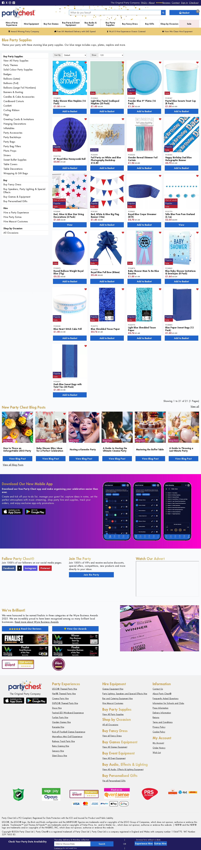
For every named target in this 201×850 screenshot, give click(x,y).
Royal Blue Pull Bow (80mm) (105, 272)
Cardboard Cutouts (13, 101)
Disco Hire (57, 708)
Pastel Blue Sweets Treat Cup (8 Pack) (180, 102)
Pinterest (45, 568)
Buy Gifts (149, 24)
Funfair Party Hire (60, 717)
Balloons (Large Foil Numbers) (19, 87)
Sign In (184, 2)
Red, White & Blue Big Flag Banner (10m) (105, 215)
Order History (159, 748)
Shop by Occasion (169, 24)
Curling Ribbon (11, 110)
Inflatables (8, 128)
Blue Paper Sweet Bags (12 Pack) (179, 328)
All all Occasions (110, 724)
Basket (189, 12)
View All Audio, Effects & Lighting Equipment (122, 769)
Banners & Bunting (13, 92)
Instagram (30, 568)
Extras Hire (160, 843)
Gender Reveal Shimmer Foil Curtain (142, 158)
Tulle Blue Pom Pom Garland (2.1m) (180, 215)
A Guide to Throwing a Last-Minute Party (181, 449)
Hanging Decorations (14, 123)
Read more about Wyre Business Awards (37, 621)
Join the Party (91, 574)
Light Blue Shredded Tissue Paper (142, 328)
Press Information (160, 708)
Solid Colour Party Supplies (18, 69)
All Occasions (10, 232)
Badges (7, 74)
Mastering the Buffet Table (150, 449)
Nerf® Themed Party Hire (64, 693)
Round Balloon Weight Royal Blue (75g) (68, 272)
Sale (189, 24)
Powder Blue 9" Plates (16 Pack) (142, 102)
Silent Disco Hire (59, 755)
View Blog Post (17, 458)
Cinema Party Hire (60, 698)
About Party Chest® (162, 693)
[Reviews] (163, 2)
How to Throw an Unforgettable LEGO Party (17, 449)
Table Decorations (13, 168)
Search (102, 844)
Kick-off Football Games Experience (68, 732)
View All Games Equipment (114, 747)
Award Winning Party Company (23, 31)
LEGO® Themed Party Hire (64, 689)
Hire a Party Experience (12, 23)
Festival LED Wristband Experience (68, 712)
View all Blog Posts (13, 464)
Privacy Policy (159, 727)
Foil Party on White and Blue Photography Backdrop (106, 158)
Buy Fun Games (51, 24)
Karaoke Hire (58, 727)
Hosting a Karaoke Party (83, 449)
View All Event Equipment (113, 758)
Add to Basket (69, 111)
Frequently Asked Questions (165, 698)
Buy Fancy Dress (130, 24)
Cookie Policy (159, 732)
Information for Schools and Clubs (168, 703)
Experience (144, 843)
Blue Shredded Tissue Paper (105, 328)
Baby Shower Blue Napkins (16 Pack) (70, 102)
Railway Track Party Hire (63, 741)
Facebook (8, 568)
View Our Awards (75, 628)
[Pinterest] (14, 3)
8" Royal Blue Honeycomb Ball (70, 158)
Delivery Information (162, 712)
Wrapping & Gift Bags (15, 173)
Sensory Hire (58, 751)
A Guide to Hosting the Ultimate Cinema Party (115, 449)
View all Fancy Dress (112, 735)
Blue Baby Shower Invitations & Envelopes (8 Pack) (180, 272)
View (70, 224)
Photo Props (9, 150)
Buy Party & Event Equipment (71, 23)
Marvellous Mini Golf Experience (67, 736)
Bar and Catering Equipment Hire (117, 698)
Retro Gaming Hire (60, 746)
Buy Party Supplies (110, 23)
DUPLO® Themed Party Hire (65, 703)
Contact (176, 2)
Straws (7, 155)
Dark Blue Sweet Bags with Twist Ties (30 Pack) (68, 385)
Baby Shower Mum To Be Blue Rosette (143, 272)
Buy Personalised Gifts (15, 201)
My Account (158, 743)
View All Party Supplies (15, 60)
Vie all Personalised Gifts (113, 780)
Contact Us (158, 689)
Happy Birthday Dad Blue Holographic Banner (178, 158)
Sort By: (57, 55)
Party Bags (9, 141)
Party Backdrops (12, 137)
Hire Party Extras (12, 217)
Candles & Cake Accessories (18, 96)
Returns (156, 717)
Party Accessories (12, 132)
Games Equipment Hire (112, 689)
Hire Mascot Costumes (15, 221)
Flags (6, 114)
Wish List (157, 752)
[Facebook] (3, 3)
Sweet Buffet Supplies (15, 159)
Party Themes (10, 65)
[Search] (163, 12)
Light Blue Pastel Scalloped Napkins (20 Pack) (105, 102)
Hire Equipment (31, 24)
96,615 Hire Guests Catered (126, 31)
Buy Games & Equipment (16, 196)
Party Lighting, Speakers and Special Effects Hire (124, 693)
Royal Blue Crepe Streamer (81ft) (142, 215)
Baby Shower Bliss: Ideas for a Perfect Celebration (50, 449)
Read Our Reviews (25, 628)
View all (195, 406)
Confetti (7, 105)
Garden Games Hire (61, 722)
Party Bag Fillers (12, 146)
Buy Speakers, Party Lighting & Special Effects (24, 191)
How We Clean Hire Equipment (177, 31)
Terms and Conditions (163, 722)
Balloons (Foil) (10, 83)
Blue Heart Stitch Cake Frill (68, 328)
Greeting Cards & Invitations (18, 119)
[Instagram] (10, 3)
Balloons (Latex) (11, 78)
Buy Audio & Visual (91, 23)
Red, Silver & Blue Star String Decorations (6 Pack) (69, 215)
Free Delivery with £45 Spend (75, 31)
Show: (94, 55)
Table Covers (10, 164)
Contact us (58, 848)
